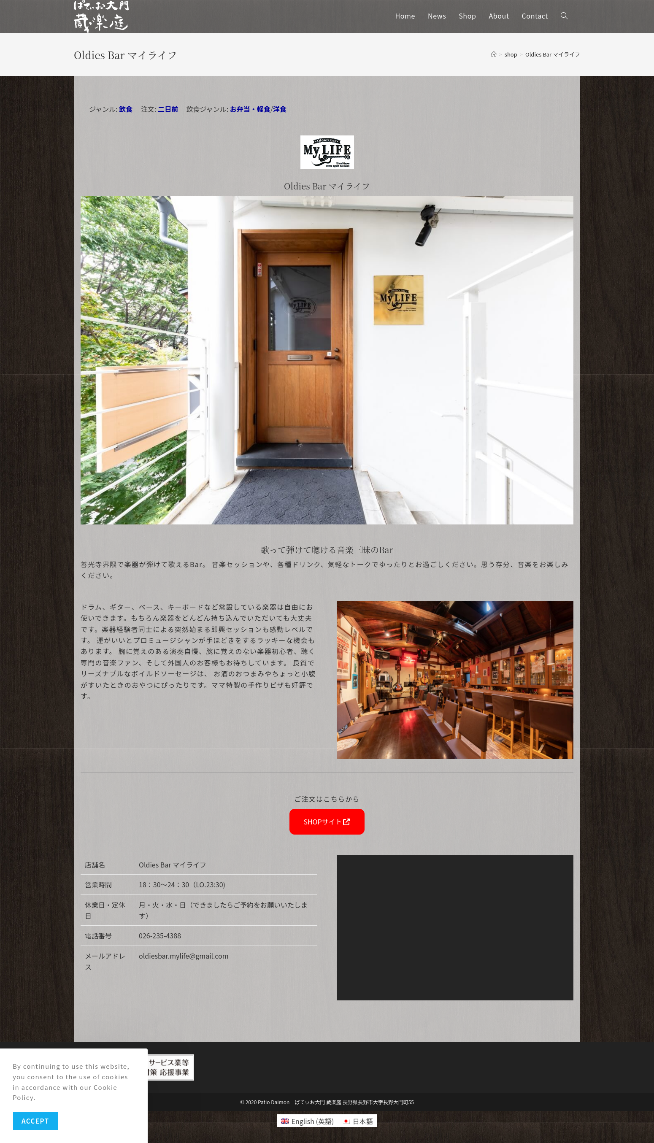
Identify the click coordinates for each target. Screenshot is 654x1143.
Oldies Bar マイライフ (552, 54)
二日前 (168, 109)
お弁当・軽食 (250, 109)
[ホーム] (494, 54)
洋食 (279, 109)
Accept (35, 1120)
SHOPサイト (326, 821)
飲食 (125, 109)
